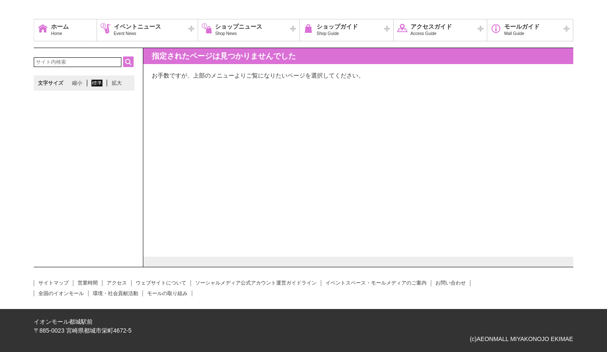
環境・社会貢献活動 (115, 293)
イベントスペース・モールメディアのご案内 (376, 283)
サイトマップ (53, 283)
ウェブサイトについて (161, 283)
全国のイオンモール (61, 293)
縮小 (77, 83)
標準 (97, 83)
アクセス (117, 283)
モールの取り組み (167, 293)
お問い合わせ (450, 283)
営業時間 (88, 283)
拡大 (117, 83)
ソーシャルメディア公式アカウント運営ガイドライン (256, 283)
